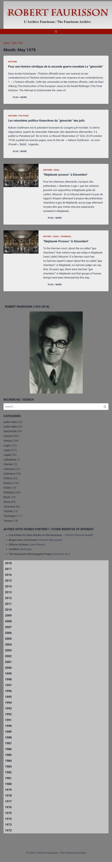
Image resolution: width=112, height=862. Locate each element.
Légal (57, 170)
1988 (8, 737)
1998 (8, 679)
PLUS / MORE (20, 97)
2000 (8, 668)
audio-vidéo (10, 426)
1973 (8, 824)
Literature (9, 469)
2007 (8, 627)
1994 (8, 702)
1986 (8, 749)
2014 (8, 586)
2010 (8, 609)
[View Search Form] (56, 31)
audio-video (10, 421)
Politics (8, 483)
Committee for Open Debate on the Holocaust (35, 535)
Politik (7, 487)
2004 (8, 644)
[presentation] (21, 175)
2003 (8, 650)
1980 (8, 784)
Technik (8, 511)
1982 (8, 772)
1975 (8, 813)
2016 (8, 575)
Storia (7, 501)
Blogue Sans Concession (23, 539)
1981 (8, 778)
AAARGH (14, 549)
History (47, 236)
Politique (24, 116)
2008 (8, 621)
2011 (8, 604)
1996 (8, 691)
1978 (8, 795)
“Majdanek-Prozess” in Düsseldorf (65, 241)
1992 (8, 714)
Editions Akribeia (18, 544)
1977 (8, 801)
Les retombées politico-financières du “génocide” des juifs (46, 120)
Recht (7, 497)
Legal (56, 236)
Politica (8, 478)
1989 (8, 731)
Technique (10, 515)
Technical (66, 236)
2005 (8, 638)
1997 (8, 685)
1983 (8, 766)
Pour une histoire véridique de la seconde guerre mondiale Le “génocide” (55, 66)
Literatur (8, 464)
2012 (8, 598)
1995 (8, 697)
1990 (8, 726)
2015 (8, 580)
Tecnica (8, 520)
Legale (7, 454)
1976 (8, 807)
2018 (8, 563)
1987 (8, 743)
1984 (8, 760)
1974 (8, 819)
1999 (8, 673)
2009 (8, 615)
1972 (8, 830)
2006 (8, 633)
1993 (8, 708)
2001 (8, 662)
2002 (8, 656)
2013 (8, 592)
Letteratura (10, 459)
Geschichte (10, 431)
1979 (8, 790)
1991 (8, 720)
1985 (8, 755)
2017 (8, 569)
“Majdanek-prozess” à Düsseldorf (65, 174)
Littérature (9, 473)
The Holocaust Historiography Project (31, 553)
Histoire (12, 62)
